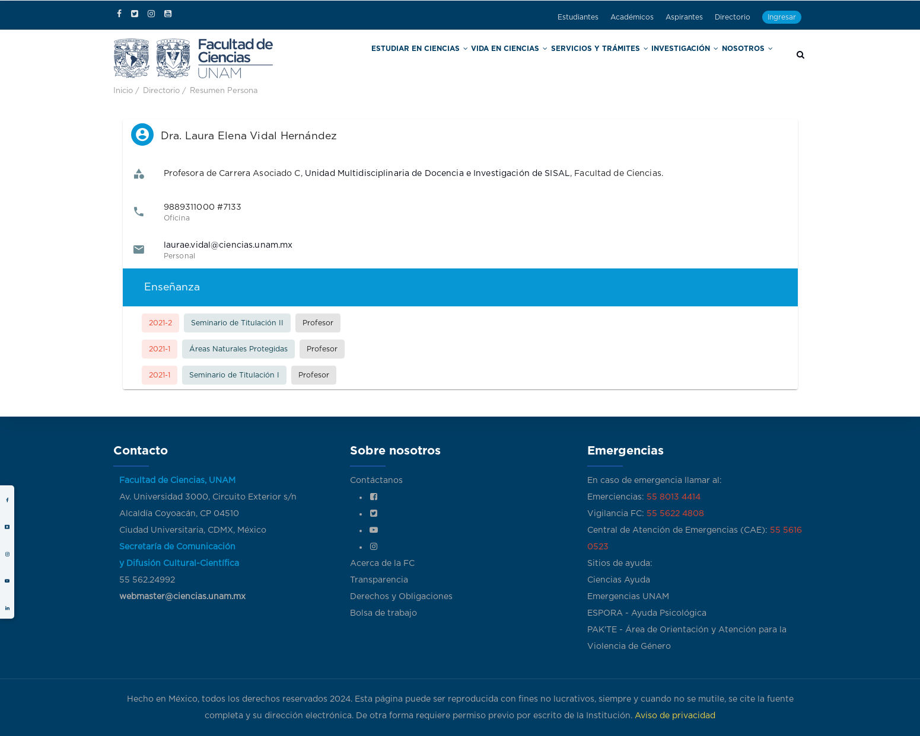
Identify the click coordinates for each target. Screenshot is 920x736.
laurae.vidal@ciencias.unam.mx (228, 245)
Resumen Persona (224, 91)
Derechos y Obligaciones (401, 597)
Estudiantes (578, 17)
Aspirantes (684, 17)
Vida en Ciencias (537, 58)
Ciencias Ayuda (618, 580)
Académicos (632, 17)
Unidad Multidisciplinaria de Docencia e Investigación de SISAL (437, 173)
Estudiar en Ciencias (459, 58)
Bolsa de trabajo (383, 613)
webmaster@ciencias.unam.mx (182, 597)
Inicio (123, 91)
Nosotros (749, 58)
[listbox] (460, 269)
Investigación (691, 58)
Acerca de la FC (382, 563)
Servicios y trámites (616, 58)
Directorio (732, 17)
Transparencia (379, 580)
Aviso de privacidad (675, 716)
